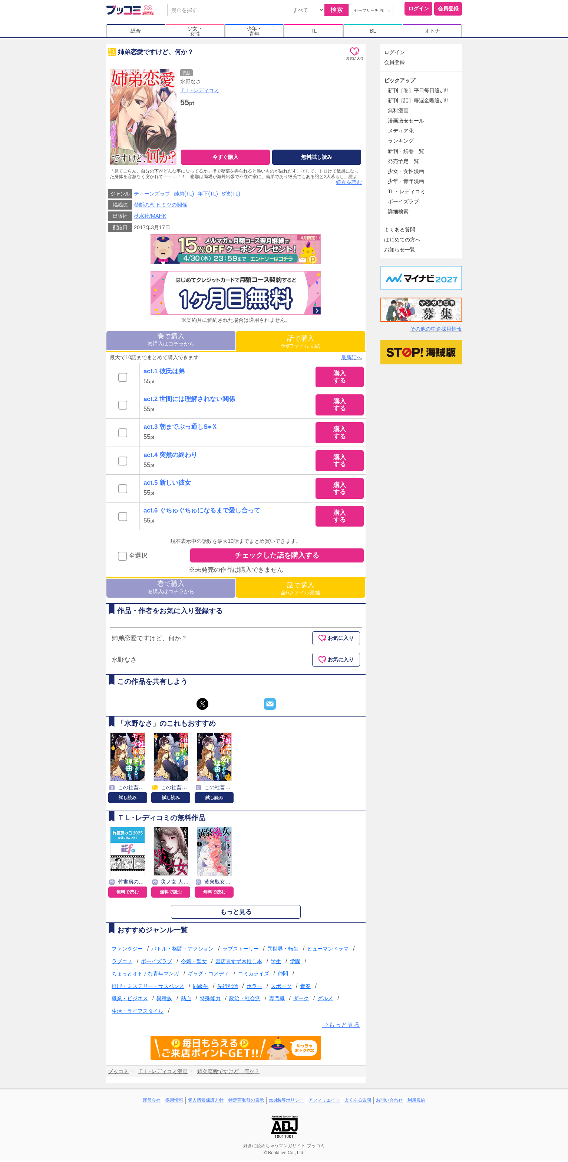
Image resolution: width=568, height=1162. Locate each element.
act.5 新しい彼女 (167, 484)
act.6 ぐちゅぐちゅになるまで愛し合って (201, 511)
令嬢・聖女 (194, 963)
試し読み (127, 799)
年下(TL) (208, 195)
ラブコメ (122, 963)
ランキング (401, 141)
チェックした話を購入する (277, 557)
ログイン (418, 8)
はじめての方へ (402, 240)
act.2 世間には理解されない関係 (189, 400)
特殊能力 (210, 1000)
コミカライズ (253, 975)
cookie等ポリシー (286, 1101)
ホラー (254, 988)
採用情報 (174, 1101)
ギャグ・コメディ (208, 975)
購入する (339, 378)
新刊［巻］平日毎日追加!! (418, 90)
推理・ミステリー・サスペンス (148, 988)
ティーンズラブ (152, 195)
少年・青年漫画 (406, 181)
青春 (305, 988)
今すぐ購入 (225, 157)
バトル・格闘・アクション (182, 951)
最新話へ (351, 359)
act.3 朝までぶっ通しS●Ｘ (180, 428)
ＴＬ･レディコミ (199, 90)
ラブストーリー (240, 951)
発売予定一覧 (403, 161)
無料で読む (127, 893)
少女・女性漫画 (406, 171)
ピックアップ (399, 80)
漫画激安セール (406, 121)
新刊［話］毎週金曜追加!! (418, 100)
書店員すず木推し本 (238, 963)
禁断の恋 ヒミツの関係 (160, 207)
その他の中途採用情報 (436, 329)
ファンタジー (127, 951)
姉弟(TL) (184, 195)
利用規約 (416, 1101)
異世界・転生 (282, 951)
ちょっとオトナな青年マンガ (145, 975)
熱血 (186, 1000)
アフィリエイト (324, 1101)
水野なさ (190, 81)
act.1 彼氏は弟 (164, 373)
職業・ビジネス (130, 1000)
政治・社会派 (244, 1000)
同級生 (200, 988)
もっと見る (236, 913)
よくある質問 (399, 230)
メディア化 (401, 131)
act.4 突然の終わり (170, 456)
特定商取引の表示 (246, 1101)
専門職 (277, 1000)
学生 (276, 963)
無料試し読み (316, 157)
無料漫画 (398, 110)
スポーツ (281, 988)
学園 (295, 963)
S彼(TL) (231, 195)
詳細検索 (398, 211)
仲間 (283, 975)
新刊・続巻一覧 (406, 151)
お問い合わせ (389, 1101)
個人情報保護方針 (206, 1101)
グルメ (325, 1000)
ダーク (301, 1000)
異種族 (164, 1000)
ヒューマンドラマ (328, 951)
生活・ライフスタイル (138, 1013)
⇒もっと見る (341, 1026)
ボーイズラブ (156, 963)
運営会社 (152, 1101)
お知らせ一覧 (399, 250)
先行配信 (227, 988)
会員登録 (448, 8)
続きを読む (349, 184)
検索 (336, 9)
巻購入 (171, 341)
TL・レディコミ (406, 191)
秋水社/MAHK (150, 218)
